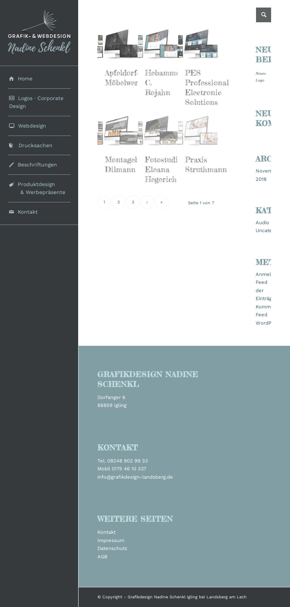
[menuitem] (39, 79)
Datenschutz (112, 548)
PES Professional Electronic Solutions (207, 87)
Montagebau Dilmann (126, 164)
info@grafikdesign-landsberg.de (135, 477)
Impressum (110, 540)
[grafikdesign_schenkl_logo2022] (39, 33)
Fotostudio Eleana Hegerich (163, 169)
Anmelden (268, 274)
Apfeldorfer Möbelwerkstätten (135, 77)
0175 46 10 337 (129, 468)
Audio (262, 222)
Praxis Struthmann (206, 164)
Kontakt (106, 532)
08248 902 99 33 (127, 461)
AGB (102, 556)
